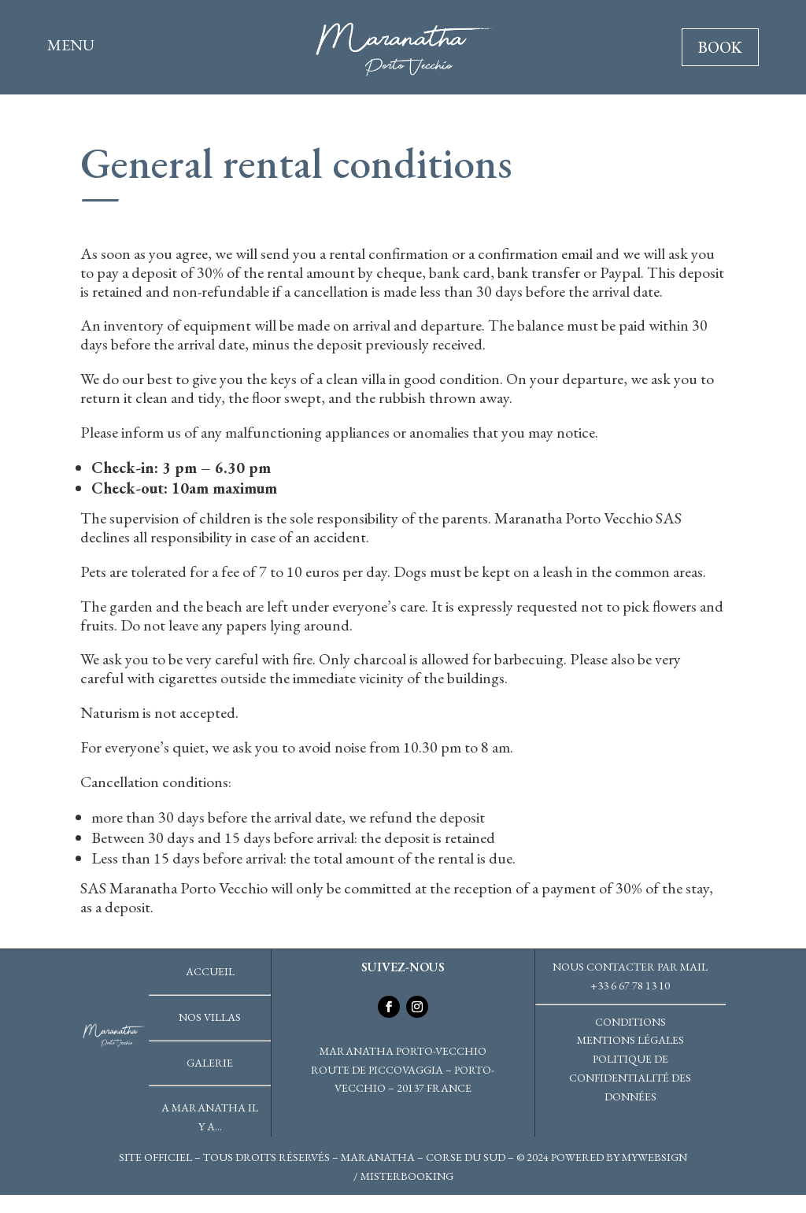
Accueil (210, 971)
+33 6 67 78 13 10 (630, 985)
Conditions (630, 1022)
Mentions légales (630, 1040)
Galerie (210, 1063)
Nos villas (210, 1017)
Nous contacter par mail (630, 967)
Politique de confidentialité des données (630, 1078)
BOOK (720, 47)
